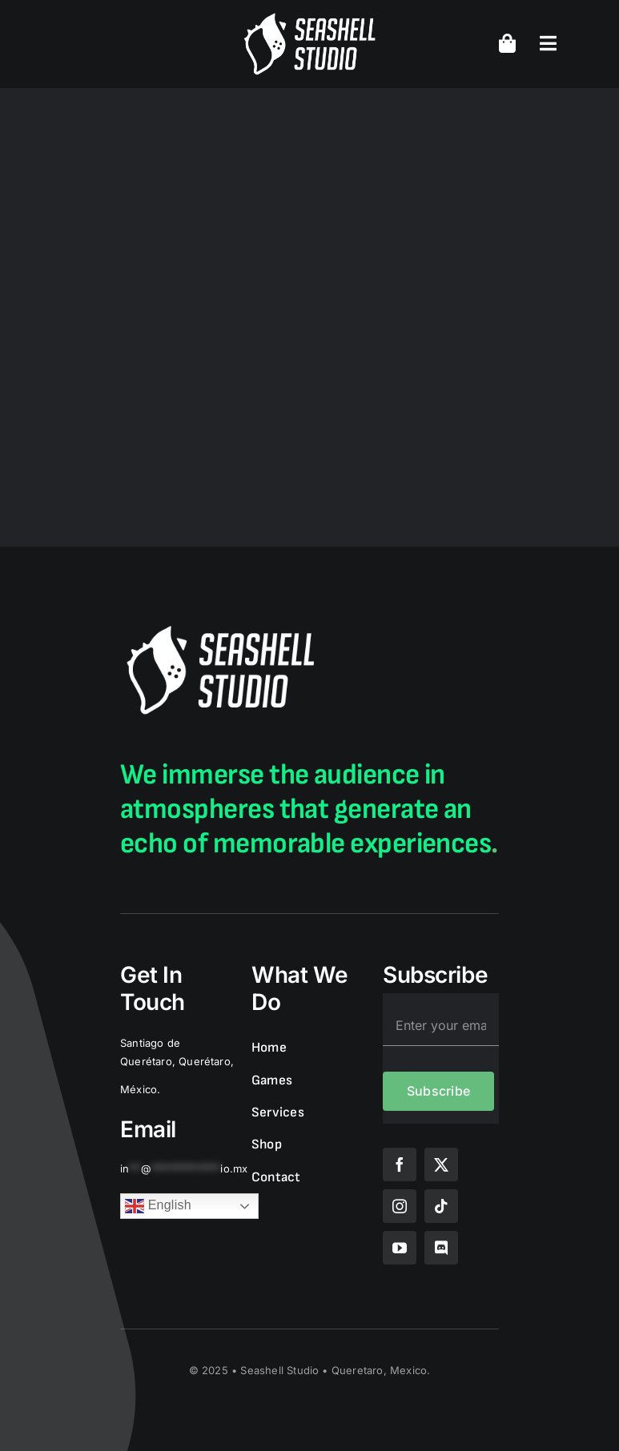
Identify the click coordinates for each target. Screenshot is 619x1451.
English (158, 1206)
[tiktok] (441, 1206)
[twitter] (441, 1164)
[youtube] (399, 1248)
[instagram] (399, 1206)
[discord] (441, 1248)
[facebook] (399, 1164)
